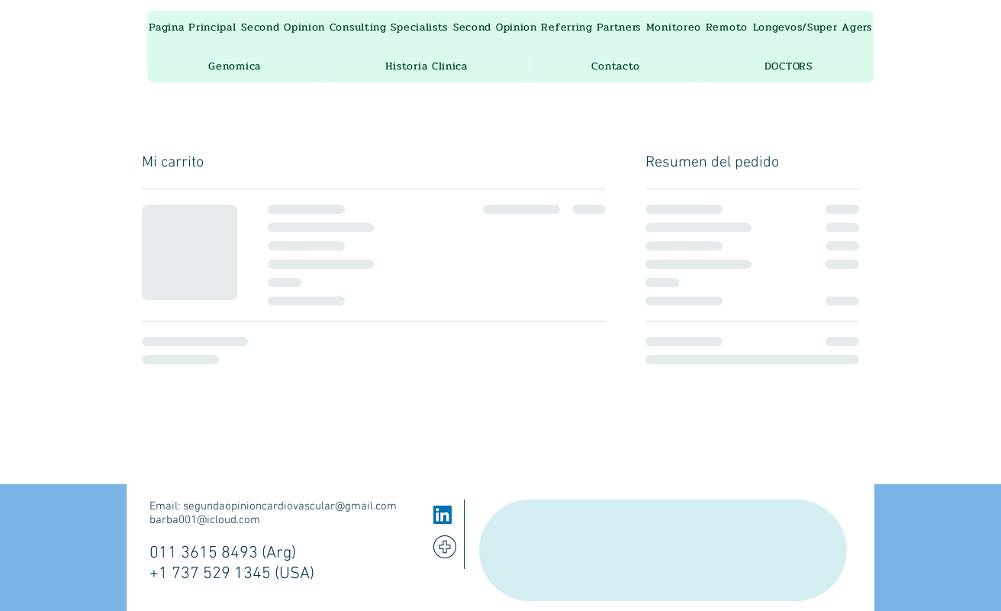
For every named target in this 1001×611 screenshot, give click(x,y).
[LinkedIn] (442, 515)
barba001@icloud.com (205, 520)
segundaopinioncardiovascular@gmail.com (290, 506)
